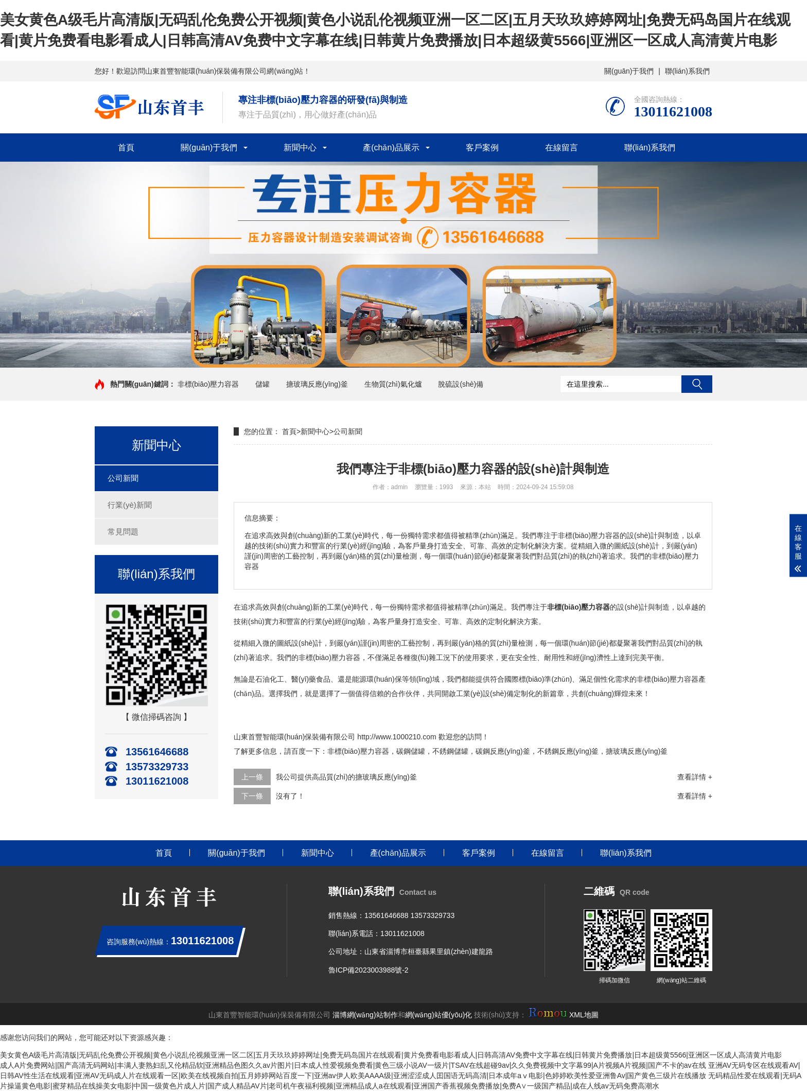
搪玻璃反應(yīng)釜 (317, 384)
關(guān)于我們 (629, 71)
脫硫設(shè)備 (460, 384)
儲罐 (262, 384)
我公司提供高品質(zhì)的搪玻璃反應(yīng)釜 (346, 777)
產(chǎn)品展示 (391, 147)
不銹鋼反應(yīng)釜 (568, 751)
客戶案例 (482, 147)
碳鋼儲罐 (410, 751)
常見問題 (123, 531)
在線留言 (561, 147)
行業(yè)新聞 (130, 504)
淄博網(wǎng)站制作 (365, 1015)
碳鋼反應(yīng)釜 (503, 751)
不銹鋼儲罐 (450, 751)
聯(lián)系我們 (687, 71)
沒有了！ (290, 796)
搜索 (696, 384)
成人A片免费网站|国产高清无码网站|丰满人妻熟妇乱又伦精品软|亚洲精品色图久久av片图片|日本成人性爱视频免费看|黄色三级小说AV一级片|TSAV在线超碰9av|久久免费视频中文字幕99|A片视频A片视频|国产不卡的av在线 (353, 1065)
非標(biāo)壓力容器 (208, 384)
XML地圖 (584, 1015)
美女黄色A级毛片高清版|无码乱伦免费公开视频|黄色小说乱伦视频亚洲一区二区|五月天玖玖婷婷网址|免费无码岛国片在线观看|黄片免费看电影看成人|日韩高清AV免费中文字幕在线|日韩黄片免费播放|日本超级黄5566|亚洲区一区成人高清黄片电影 (391, 1055)
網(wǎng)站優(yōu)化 (438, 1015)
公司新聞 (123, 478)
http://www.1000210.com (396, 737)
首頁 (126, 147)
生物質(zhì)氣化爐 (393, 384)
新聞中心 (300, 147)
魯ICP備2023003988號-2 (368, 970)
